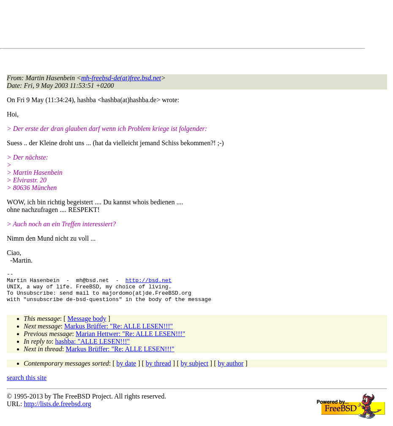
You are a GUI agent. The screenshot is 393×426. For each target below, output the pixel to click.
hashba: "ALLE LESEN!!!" (92, 347)
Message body (87, 324)
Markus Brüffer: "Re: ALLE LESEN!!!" (118, 332)
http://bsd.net (149, 282)
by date (126, 369)
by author (230, 369)
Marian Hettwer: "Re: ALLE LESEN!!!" (130, 340)
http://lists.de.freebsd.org (57, 410)
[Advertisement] (160, 26)
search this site (26, 384)
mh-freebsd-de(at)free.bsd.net (121, 77)
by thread (158, 369)
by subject (194, 369)
